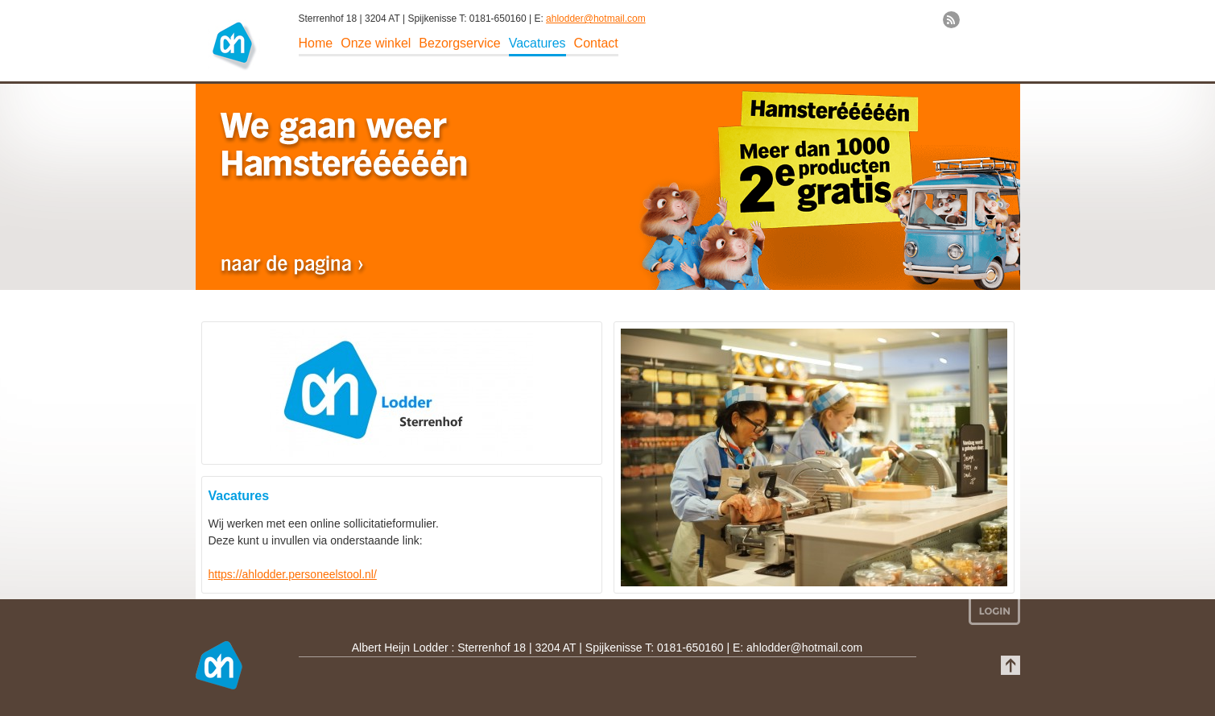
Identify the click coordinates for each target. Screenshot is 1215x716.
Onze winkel (376, 43)
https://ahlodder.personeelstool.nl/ (293, 574)
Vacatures (537, 43)
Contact (596, 43)
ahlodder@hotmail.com (596, 18)
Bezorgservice (459, 43)
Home (316, 43)
